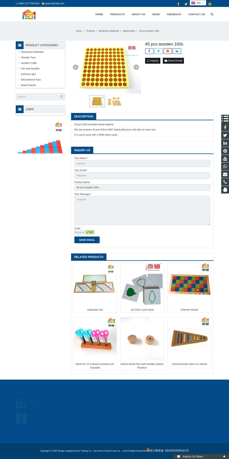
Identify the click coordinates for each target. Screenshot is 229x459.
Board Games (28, 85)
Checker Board (189, 309)
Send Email (173, 60)
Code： (78, 228)
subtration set (95, 309)
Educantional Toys (31, 79)
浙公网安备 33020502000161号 (167, 450)
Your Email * (81, 170)
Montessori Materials (32, 52)
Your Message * (82, 194)
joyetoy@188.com (54, 3)
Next (136, 67)
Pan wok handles (30, 68)
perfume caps (28, 74)
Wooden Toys (28, 57)
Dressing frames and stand (42, 411)
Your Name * (81, 158)
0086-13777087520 (28, 3)
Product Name (82, 182)
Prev (75, 67)
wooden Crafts (29, 63)
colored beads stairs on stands (189, 363)
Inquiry (153, 60)
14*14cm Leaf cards (142, 309)
